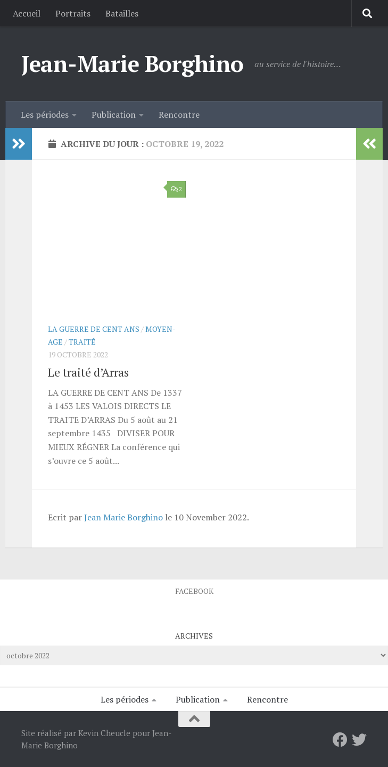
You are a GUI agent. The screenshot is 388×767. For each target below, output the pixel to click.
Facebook (194, 591)
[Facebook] (340, 739)
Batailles (121, 13)
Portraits (72, 13)
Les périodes (45, 114)
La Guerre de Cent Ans (93, 329)
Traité (82, 342)
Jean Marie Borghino (123, 517)
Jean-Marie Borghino (132, 63)
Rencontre (179, 114)
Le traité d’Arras (88, 372)
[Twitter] (359, 739)
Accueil (26, 13)
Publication (114, 114)
